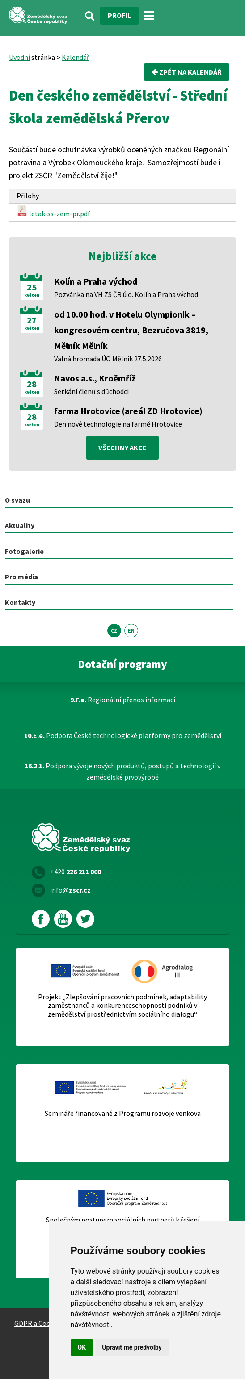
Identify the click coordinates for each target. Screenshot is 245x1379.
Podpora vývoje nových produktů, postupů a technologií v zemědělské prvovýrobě (122, 771)
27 (32, 320)
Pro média (21, 576)
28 (32, 384)
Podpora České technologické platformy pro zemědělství (122, 735)
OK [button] (82, 1347)
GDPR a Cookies (38, 1323)
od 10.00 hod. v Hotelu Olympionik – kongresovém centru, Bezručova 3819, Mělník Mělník (131, 330)
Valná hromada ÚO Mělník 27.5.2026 (108, 358)
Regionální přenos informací (122, 699)
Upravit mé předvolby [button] (131, 1347)
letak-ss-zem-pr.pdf (53, 211)
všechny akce (122, 447)
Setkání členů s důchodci (91, 391)
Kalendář (75, 57)
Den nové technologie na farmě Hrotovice (118, 423)
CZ (114, 630)
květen (31, 295)
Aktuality (19, 525)
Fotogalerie (24, 551)
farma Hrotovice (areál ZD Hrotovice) (128, 410)
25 (32, 287)
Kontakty (20, 602)
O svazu (17, 499)
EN (131, 630)
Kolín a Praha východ (95, 281)
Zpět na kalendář (187, 71)
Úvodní (19, 57)
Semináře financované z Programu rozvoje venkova (123, 1113)
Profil (119, 15)
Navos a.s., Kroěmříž (94, 378)
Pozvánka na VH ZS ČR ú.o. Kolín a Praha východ (126, 294)
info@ (70, 889)
